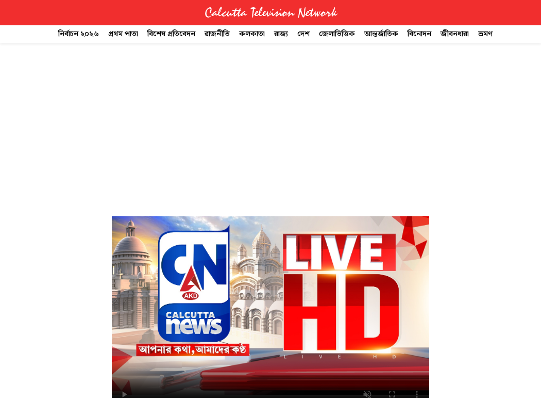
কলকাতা (252, 34)
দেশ (303, 34)
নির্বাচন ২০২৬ (78, 34)
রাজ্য (281, 34)
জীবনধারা (455, 34)
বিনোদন (419, 34)
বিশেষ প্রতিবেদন (171, 34)
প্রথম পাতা (123, 34)
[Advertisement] (270, 120)
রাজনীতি (217, 34)
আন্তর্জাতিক (381, 34)
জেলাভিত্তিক (337, 34)
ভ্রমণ (485, 34)
